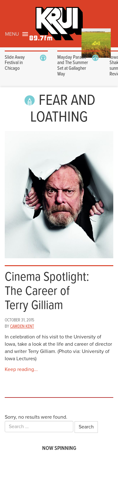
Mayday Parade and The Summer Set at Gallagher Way (72, 65)
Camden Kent (22, 326)
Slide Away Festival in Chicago (15, 63)
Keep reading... (21, 369)
